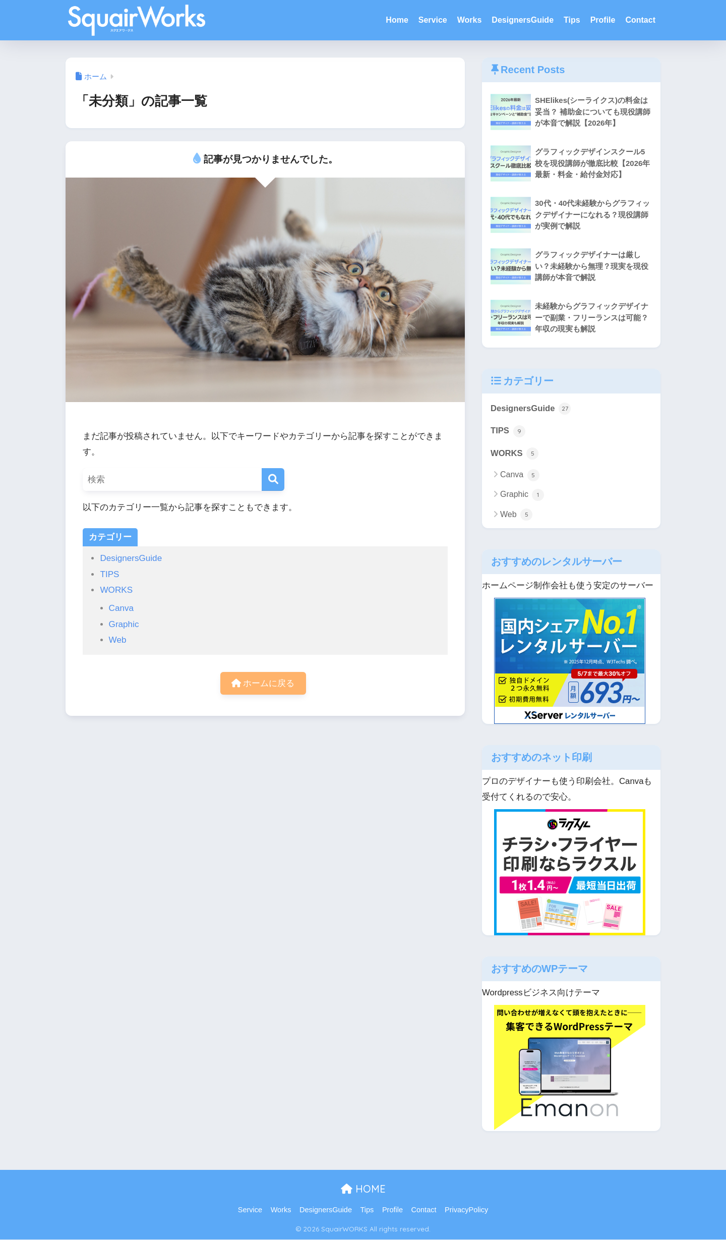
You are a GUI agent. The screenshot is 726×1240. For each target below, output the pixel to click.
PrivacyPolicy (466, 1210)
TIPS (109, 574)
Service (432, 20)
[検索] (273, 479)
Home (397, 20)
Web (118, 640)
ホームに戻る (263, 683)
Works (469, 20)
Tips (572, 20)
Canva (121, 608)
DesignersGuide (523, 20)
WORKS (116, 590)
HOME (363, 1188)
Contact (640, 20)
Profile (603, 20)
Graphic (124, 624)
